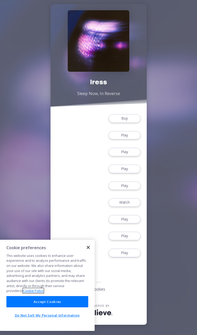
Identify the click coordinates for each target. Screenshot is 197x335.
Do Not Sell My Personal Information (47, 315)
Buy (124, 118)
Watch (124, 202)
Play (124, 135)
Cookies (98, 289)
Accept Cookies (47, 301)
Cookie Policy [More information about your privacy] (33, 290)
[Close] (88, 247)
